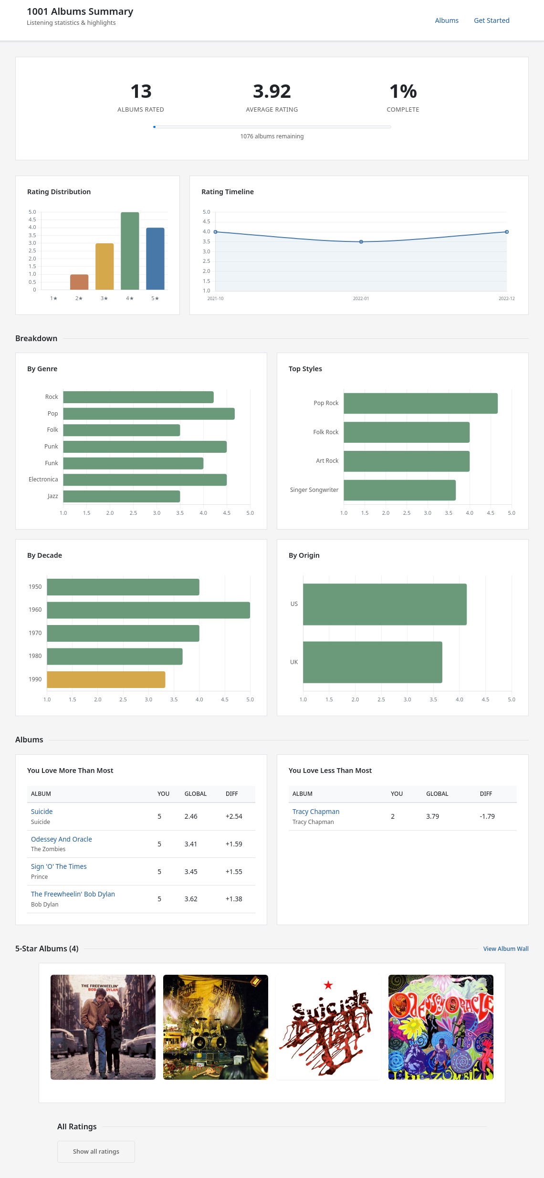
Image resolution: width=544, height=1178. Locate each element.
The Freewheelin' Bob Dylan (73, 893)
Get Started (492, 20)
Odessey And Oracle (61, 839)
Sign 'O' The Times (59, 866)
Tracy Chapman (316, 811)
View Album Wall (506, 949)
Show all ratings (96, 1151)
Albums (447, 20)
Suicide (41, 811)
